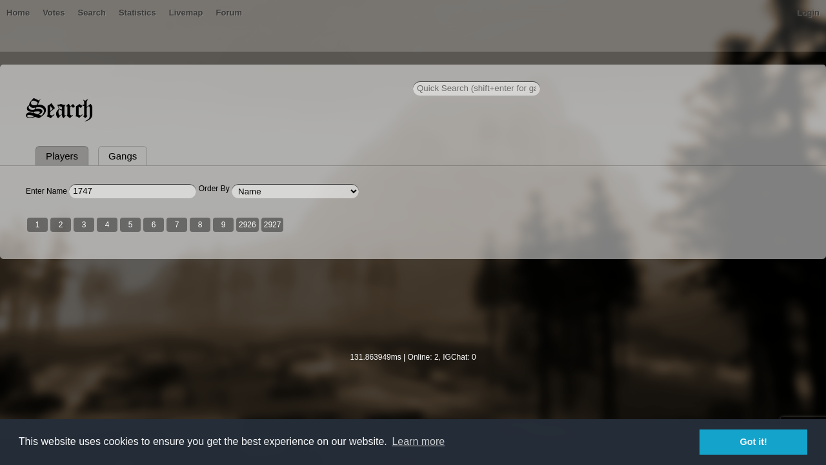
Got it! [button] (753, 442)
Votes (177, 74)
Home (108, 74)
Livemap (310, 74)
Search (215, 74)
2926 (338, 286)
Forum (352, 74)
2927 (363, 286)
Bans (143, 74)
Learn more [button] (418, 441)
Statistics (261, 74)
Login (718, 74)
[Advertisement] (413, 375)
